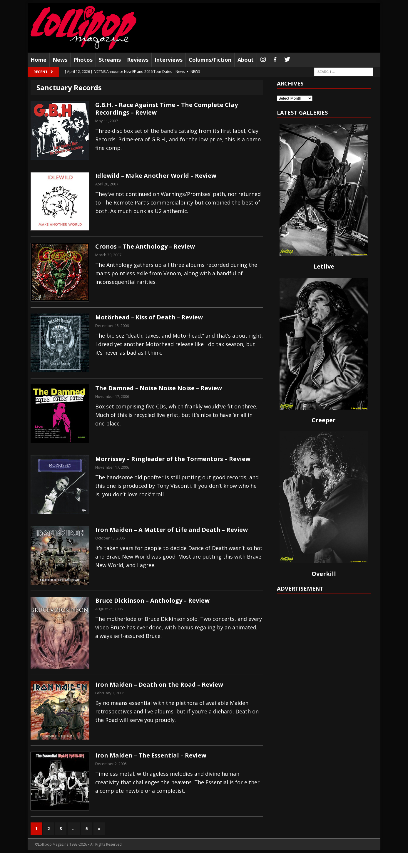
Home (38, 59)
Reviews (137, 59)
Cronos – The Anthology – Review (145, 246)
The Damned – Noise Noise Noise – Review (158, 388)
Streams (110, 59)
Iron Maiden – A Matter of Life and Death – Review (171, 530)
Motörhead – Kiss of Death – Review (149, 317)
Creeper (324, 420)
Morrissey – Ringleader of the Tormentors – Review (172, 459)
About (246, 59)
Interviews (169, 59)
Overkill (324, 574)
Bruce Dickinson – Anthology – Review (152, 600)
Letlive (323, 266)
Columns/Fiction (210, 59)
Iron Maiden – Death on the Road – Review (159, 684)
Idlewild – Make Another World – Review (155, 176)
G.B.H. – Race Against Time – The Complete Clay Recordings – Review (166, 108)
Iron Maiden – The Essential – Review (150, 755)
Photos (83, 59)
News (60, 59)
